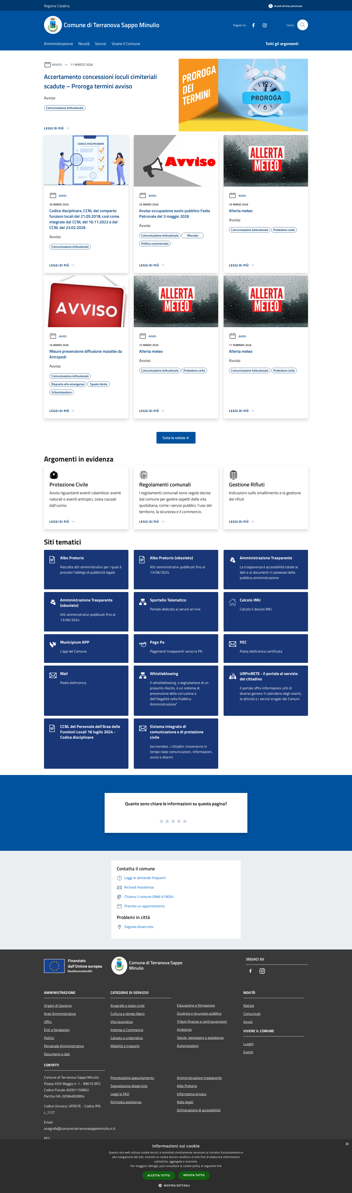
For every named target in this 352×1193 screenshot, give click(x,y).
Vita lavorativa (121, 1021)
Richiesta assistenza (125, 1102)
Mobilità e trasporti (125, 1046)
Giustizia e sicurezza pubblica (199, 1013)
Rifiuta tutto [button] (194, 1175)
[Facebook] (251, 25)
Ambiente (184, 1029)
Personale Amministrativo (64, 1046)
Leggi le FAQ (119, 1094)
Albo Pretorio (187, 1086)
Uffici (48, 1021)
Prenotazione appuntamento (132, 1077)
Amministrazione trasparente (199, 1077)
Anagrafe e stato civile (127, 1005)
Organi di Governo (58, 1005)
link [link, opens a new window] (219, 1166)
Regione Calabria (57, 6)
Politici (49, 1038)
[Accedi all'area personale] (285, 6)
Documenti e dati (57, 1054)
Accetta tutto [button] (158, 1175)
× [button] (347, 1144)
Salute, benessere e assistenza (200, 1037)
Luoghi (248, 1044)
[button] (176, 1185)
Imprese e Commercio (126, 1029)
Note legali (185, 1102)
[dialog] (176, 1166)
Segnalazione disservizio (128, 1086)
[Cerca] (302, 25)
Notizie (248, 1005)
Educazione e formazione (196, 1005)
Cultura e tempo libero (127, 1013)
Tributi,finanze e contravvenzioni (202, 1021)
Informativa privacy (192, 1094)
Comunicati (252, 1013)
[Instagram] (262, 25)
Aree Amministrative (60, 1013)
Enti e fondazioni (57, 1029)
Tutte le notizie (175, 437)
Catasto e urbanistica (126, 1038)
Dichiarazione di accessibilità (198, 1110)
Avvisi (57, 64)
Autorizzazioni (188, 1045)
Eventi (248, 1052)
